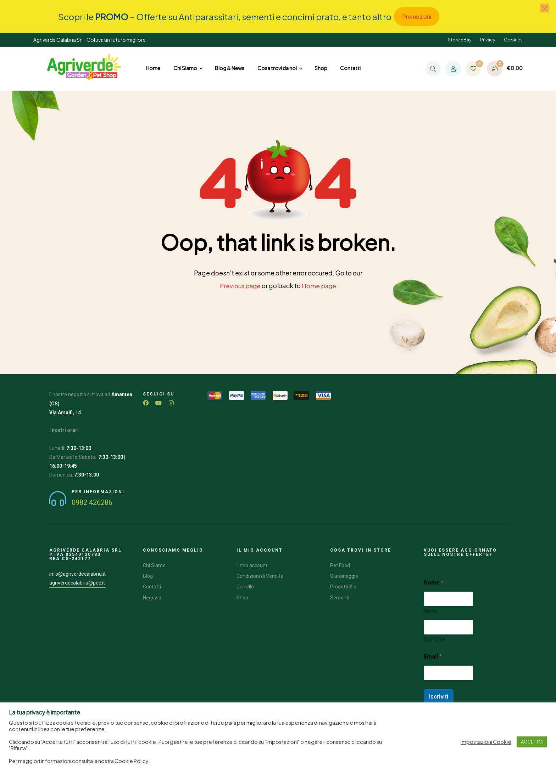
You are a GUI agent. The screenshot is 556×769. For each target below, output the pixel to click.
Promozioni (416, 16)
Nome (430, 611)
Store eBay (459, 39)
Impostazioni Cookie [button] (486, 742)
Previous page (239, 285)
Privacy (487, 39)
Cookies (513, 39)
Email (433, 656)
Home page (320, 285)
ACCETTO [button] (532, 742)
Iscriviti (438, 696)
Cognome (435, 639)
